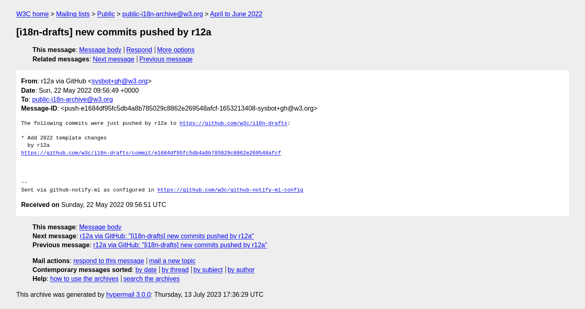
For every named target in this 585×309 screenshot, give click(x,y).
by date (145, 269)
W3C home (32, 14)
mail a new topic (172, 260)
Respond (139, 49)
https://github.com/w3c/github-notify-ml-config (230, 190)
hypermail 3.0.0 (128, 294)
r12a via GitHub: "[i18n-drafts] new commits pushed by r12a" (167, 236)
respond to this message (108, 260)
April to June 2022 (236, 14)
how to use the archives (84, 278)
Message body (100, 49)
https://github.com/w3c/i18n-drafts (233, 123)
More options (176, 49)
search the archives (152, 278)
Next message (113, 59)
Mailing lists (73, 14)
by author (241, 269)
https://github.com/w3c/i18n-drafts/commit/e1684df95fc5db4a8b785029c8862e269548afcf (151, 153)
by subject (208, 269)
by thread (175, 269)
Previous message (166, 59)
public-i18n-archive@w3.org (162, 14)
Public (106, 14)
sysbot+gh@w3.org (120, 81)
